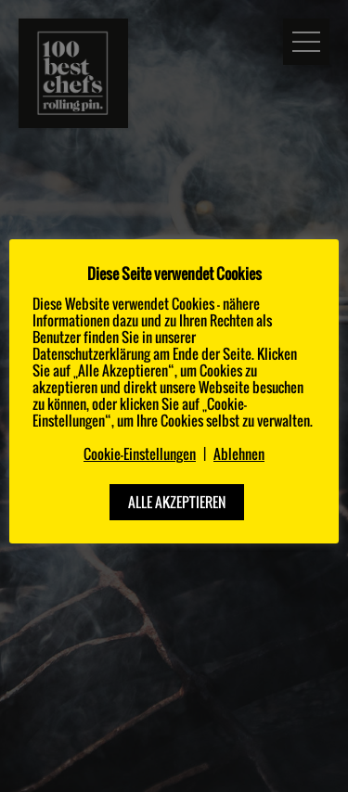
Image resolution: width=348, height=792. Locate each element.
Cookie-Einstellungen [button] (140, 454)
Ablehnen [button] (238, 454)
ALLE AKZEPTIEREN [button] (177, 502)
